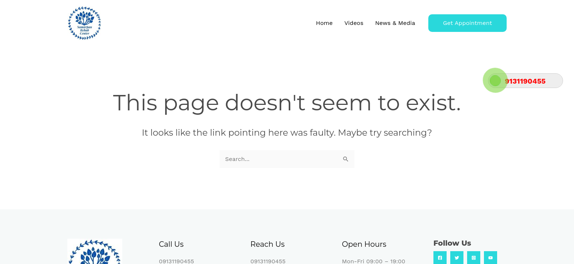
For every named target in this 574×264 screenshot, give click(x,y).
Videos (354, 22)
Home (324, 22)
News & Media (395, 22)
